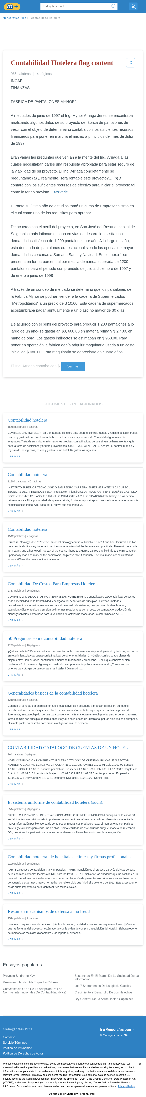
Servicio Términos (15, 1042)
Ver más (73, 366)
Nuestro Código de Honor (20, 1064)
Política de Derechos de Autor (23, 1053)
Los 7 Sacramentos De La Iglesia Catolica (103, 985)
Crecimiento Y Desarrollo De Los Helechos (103, 992)
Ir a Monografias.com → (117, 1029)
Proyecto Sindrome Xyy (19, 975)
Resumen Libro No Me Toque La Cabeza (30, 982)
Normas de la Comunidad (20, 1058)
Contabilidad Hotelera (45, 18)
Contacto (9, 1037)
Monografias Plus (14, 18)
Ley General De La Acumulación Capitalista (104, 999)
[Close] (140, 1073)
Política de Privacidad (17, 1048)
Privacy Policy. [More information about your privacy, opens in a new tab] (126, 1095)
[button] (130, 64)
